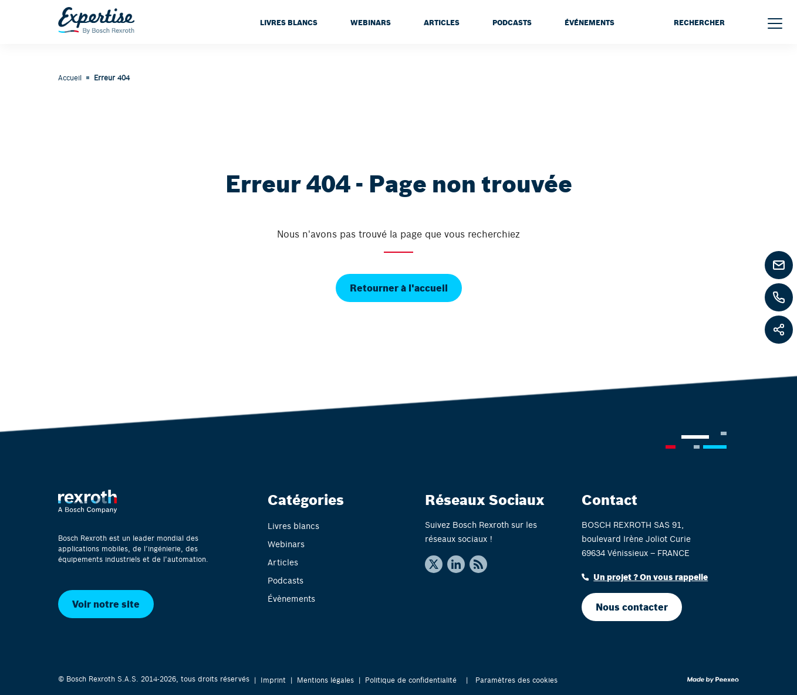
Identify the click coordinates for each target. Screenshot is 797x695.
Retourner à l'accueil (399, 287)
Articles (442, 22)
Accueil (70, 77)
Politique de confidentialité (411, 679)
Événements (589, 22)
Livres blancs (289, 22)
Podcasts (512, 22)
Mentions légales (325, 679)
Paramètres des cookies (516, 679)
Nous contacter (632, 606)
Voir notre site (106, 604)
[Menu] (775, 23)
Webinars (370, 22)
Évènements (291, 598)
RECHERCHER (699, 22)
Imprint (273, 679)
